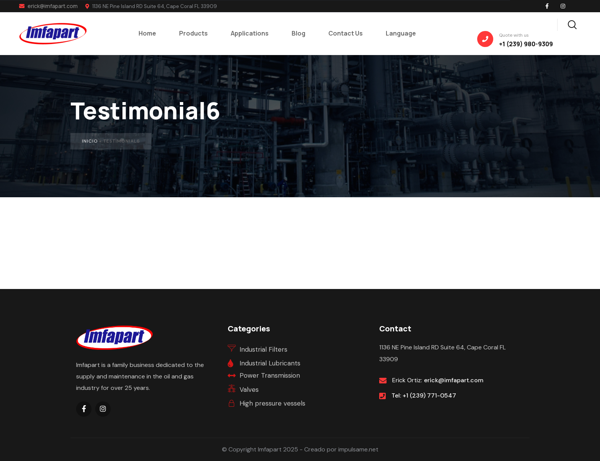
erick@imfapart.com (48, 6)
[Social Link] (547, 6)
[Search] (572, 23)
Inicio (90, 141)
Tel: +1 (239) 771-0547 (423, 395)
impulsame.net (358, 449)
